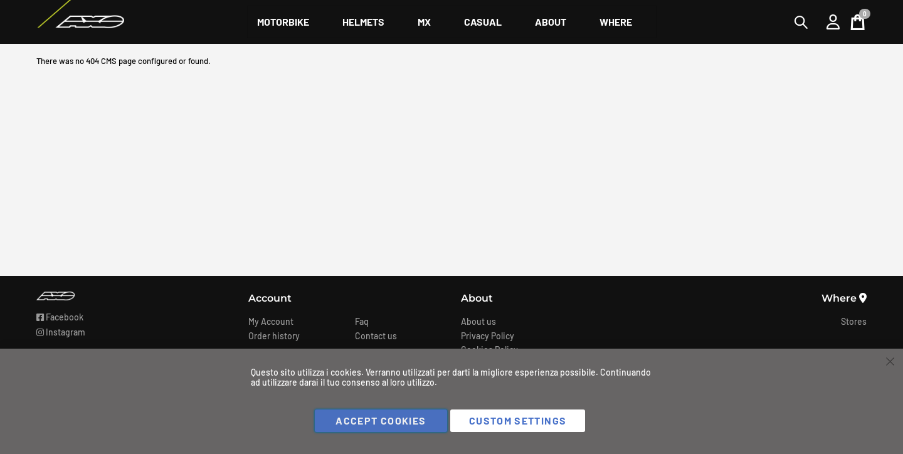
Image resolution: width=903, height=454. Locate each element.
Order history (274, 335)
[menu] (452, 22)
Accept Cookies (380, 420)
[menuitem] (283, 22)
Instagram (60, 332)
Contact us (376, 335)
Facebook (59, 317)
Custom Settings (517, 420)
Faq (362, 321)
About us (478, 321)
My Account (270, 321)
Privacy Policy (487, 335)
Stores (854, 321)
